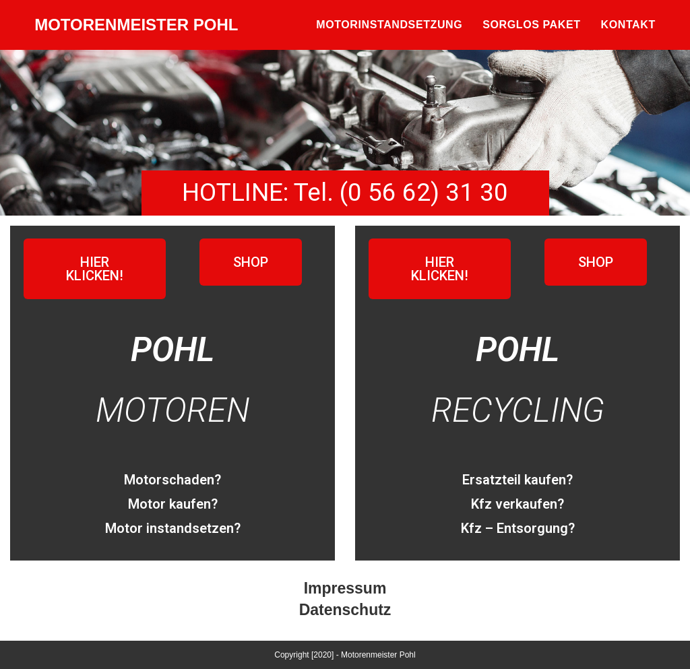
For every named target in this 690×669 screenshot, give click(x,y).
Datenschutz (345, 609)
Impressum (345, 588)
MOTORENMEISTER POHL (136, 24)
